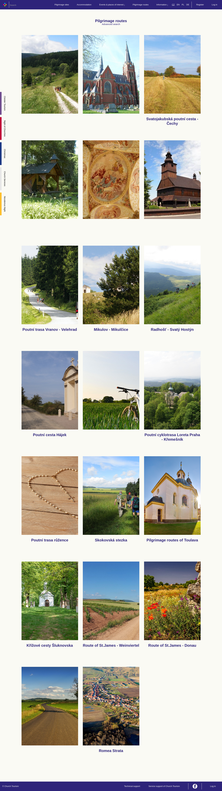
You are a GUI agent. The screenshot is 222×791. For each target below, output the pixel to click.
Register (200, 4)
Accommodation (84, 4)
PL (183, 4)
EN (178, 4)
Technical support (132, 786)
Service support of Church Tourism (164, 786)
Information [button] (162, 4)
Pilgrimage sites (62, 4)
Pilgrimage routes (140, 4)
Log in (214, 4)
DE (187, 4)
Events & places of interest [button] (112, 4)
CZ (173, 4)
